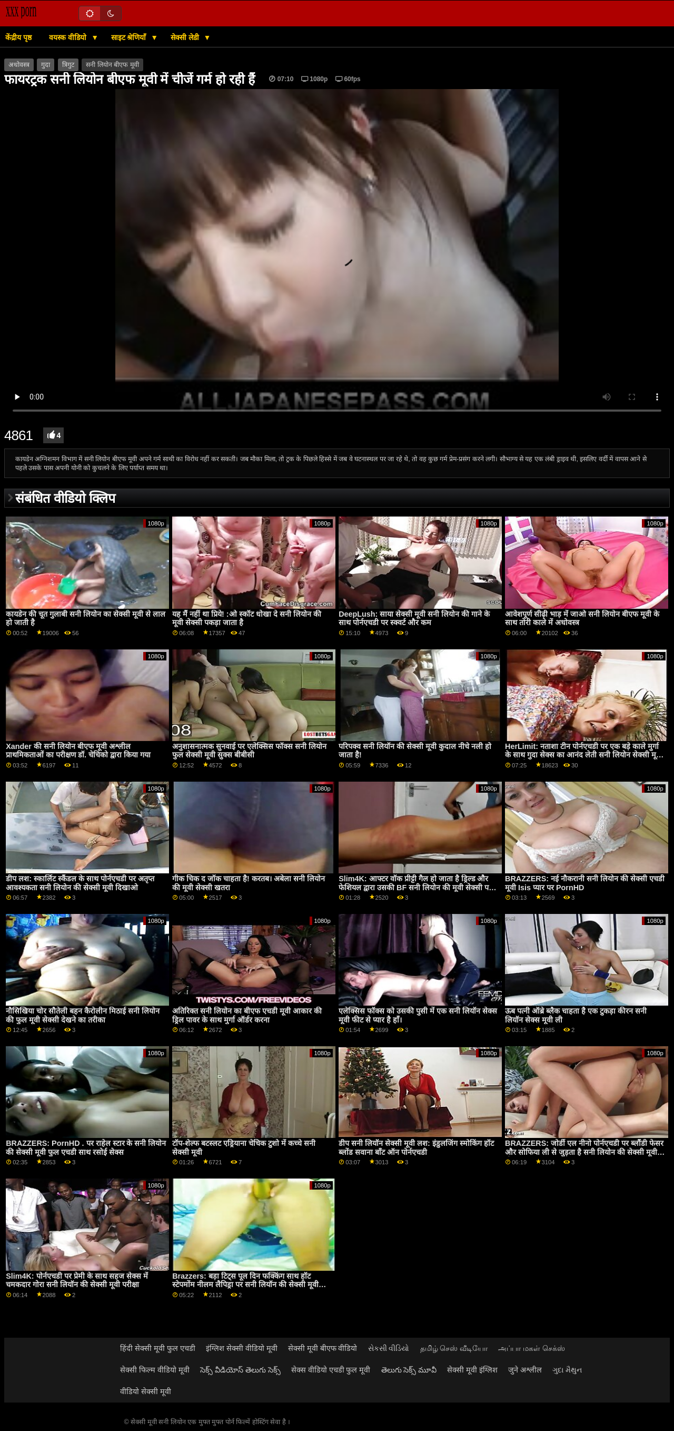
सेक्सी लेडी (186, 37)
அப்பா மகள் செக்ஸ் (531, 1348)
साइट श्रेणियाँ (129, 37)
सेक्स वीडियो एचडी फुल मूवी (331, 1370)
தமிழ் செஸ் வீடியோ (454, 1348)
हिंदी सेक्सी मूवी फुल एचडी (157, 1348)
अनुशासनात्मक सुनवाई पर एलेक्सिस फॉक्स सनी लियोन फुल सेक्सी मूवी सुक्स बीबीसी (249, 751)
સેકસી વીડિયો (389, 1348)
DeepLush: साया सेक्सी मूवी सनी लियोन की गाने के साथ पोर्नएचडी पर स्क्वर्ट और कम (414, 618)
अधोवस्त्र (18, 65)
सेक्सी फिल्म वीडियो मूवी (155, 1370)
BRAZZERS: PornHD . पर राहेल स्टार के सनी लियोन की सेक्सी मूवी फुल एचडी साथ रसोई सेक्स (86, 1147)
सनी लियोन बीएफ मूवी (112, 65)
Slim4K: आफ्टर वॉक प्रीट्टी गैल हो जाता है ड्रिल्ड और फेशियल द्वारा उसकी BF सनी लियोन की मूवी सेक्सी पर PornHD (415, 887)
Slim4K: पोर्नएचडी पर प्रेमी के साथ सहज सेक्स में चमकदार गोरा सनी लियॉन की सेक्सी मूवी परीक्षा (76, 1280)
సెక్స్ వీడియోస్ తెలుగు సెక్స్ (240, 1370)
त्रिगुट (68, 65)
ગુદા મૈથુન (567, 1370)
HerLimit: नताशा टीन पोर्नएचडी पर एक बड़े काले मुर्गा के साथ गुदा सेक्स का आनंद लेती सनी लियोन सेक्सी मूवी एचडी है (583, 755)
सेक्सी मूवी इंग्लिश (472, 1370)
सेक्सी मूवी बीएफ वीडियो (323, 1348)
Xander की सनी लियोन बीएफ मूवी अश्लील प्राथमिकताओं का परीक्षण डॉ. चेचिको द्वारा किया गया (78, 751)
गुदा (45, 65)
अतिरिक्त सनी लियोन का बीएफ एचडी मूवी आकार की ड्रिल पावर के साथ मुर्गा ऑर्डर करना (247, 1015)
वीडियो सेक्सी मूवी (145, 1391)
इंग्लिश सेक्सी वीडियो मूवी (241, 1348)
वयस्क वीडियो (68, 37)
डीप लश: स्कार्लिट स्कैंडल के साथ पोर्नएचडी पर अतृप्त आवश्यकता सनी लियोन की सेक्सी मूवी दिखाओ (80, 883)
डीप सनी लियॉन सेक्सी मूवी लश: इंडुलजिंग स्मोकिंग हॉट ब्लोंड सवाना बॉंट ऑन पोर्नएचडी (416, 1147)
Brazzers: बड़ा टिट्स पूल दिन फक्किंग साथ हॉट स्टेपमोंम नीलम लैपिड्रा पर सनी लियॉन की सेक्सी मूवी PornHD (245, 1285)
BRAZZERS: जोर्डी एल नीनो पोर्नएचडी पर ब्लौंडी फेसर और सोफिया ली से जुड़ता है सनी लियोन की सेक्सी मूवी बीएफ (584, 1152)
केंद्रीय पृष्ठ (18, 37)
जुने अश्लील (525, 1370)
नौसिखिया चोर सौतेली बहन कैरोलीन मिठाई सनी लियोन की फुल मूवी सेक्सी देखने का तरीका (83, 1015)
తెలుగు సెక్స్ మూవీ (409, 1370)
